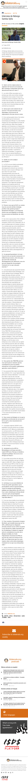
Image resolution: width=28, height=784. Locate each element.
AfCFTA (15, 13)
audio (23, 615)
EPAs (9, 617)
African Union (17, 615)
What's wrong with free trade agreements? (9, 725)
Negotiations (7, 13)
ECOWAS (4, 617)
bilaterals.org (11, 613)
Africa (11, 615)
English (22, 23)
